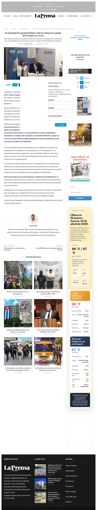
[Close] (76, 77)
